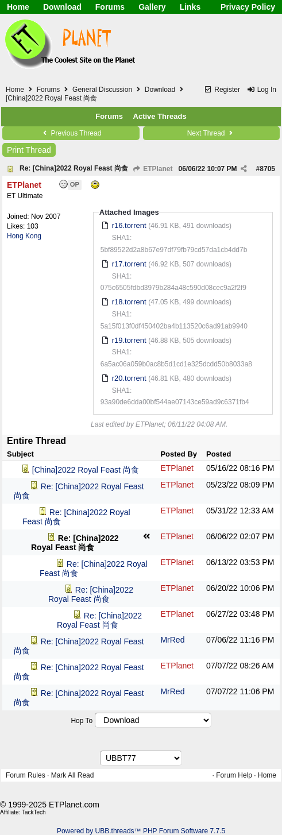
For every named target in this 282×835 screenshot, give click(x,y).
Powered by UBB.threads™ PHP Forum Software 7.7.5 (141, 831)
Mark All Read (72, 775)
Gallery (151, 6)
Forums (110, 6)
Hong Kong (24, 236)
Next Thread (211, 133)
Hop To (81, 721)
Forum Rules (25, 775)
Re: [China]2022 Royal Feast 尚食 (74, 168)
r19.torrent (129, 340)
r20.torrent (129, 378)
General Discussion (102, 90)
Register (222, 90)
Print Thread (29, 149)
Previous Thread (70, 133)
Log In (261, 90)
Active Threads (160, 116)
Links (190, 6)
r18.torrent (129, 301)
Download (62, 6)
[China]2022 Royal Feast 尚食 (85, 469)
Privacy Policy (248, 6)
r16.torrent (129, 225)
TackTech (34, 812)
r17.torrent (129, 264)
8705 (267, 169)
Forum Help (234, 775)
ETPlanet (153, 169)
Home (18, 6)
